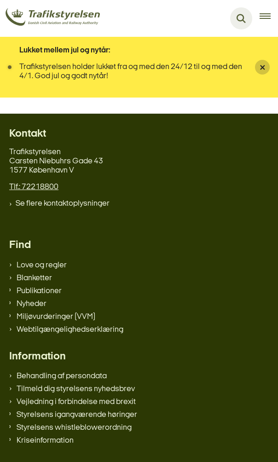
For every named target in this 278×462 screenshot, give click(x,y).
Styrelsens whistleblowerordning (74, 428)
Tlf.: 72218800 (33, 187)
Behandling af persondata (62, 376)
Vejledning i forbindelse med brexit (76, 402)
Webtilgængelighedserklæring (70, 330)
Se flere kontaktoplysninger (63, 204)
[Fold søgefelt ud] (241, 18)
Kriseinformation (45, 441)
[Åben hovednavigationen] (269, 18)
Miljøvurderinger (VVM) (56, 317)
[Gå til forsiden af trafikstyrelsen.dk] (50, 18)
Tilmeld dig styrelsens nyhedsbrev (76, 389)
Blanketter (34, 278)
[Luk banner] (262, 67)
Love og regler (42, 265)
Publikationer (39, 291)
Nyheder (31, 304)
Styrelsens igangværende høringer (77, 415)
